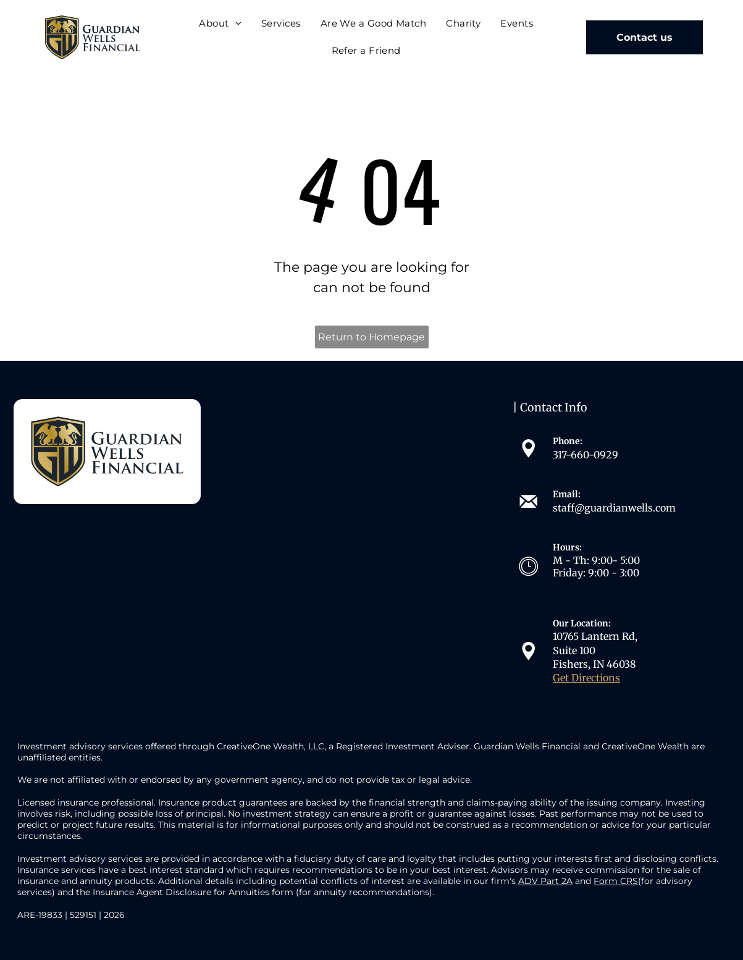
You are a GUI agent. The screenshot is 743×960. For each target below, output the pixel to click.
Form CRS (616, 880)
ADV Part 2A (545, 880)
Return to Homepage (371, 337)
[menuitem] (220, 23)
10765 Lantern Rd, (595, 636)
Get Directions (586, 678)
